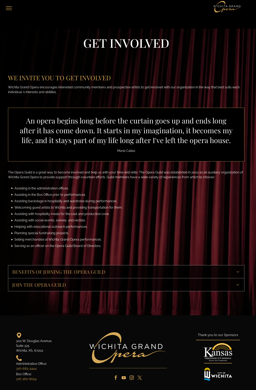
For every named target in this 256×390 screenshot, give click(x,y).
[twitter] (139, 378)
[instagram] (131, 378)
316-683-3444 (26, 368)
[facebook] (115, 378)
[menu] (9, 8)
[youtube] (123, 378)
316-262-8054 (26, 379)
